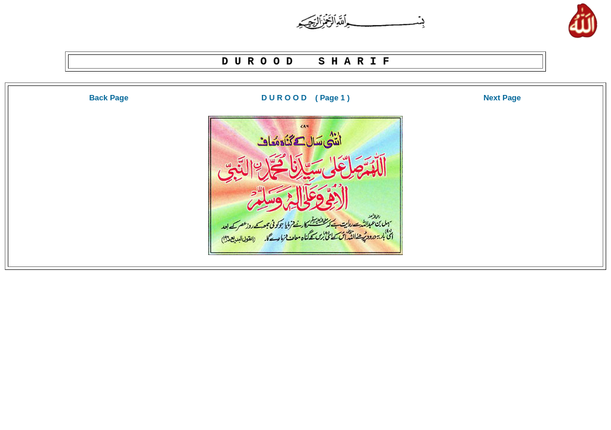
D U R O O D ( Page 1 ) (305, 97)
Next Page (502, 97)
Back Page (108, 97)
